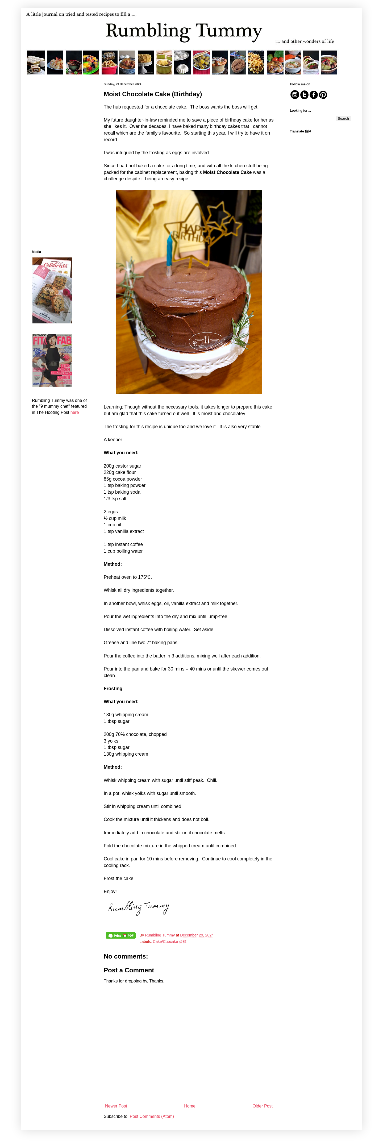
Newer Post (116, 1106)
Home (189, 1106)
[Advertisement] (60, 162)
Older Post (262, 1106)
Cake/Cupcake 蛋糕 (169, 941)
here (74, 412)
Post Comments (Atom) (152, 1116)
